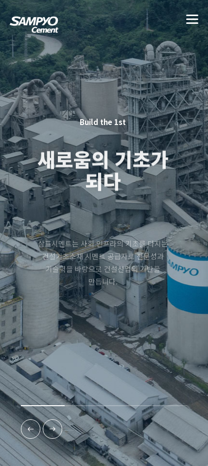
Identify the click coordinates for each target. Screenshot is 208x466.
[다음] (52, 429)
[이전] (30, 429)
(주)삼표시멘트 (34, 29)
